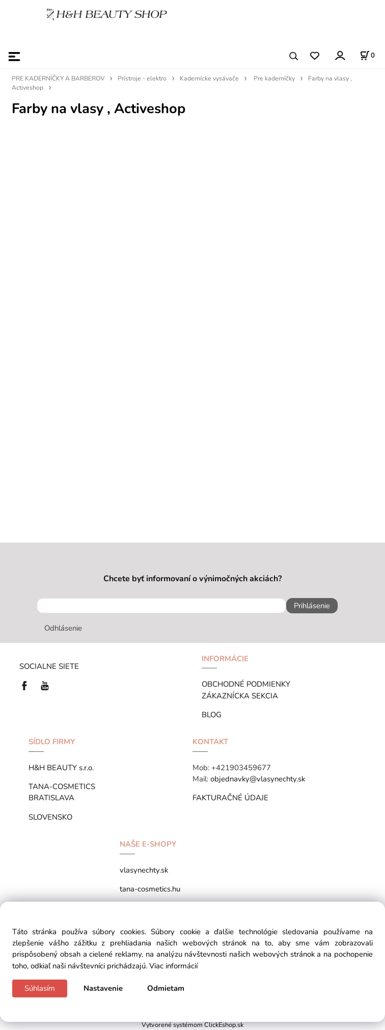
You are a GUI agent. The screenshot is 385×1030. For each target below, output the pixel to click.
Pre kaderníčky (274, 78)
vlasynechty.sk (144, 870)
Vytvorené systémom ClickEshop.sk (192, 1024)
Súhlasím (39, 988)
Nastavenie (103, 988)
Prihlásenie (312, 606)
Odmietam (165, 988)
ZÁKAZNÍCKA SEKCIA (242, 696)
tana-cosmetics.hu (150, 889)
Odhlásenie (63, 628)
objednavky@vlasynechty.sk (257, 779)
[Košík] (367, 55)
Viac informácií (173, 966)
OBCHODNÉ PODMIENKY (246, 684)
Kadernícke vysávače (209, 78)
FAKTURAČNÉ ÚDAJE (230, 798)
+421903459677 (241, 768)
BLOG (212, 715)
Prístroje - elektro (142, 78)
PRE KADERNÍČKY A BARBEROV (58, 78)
